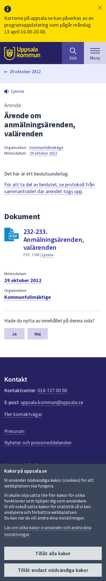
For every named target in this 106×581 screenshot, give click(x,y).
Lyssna (47, 254)
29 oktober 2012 (25, 71)
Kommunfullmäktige (46, 147)
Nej (37, 334)
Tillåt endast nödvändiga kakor (53, 570)
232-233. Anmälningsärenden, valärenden (53, 239)
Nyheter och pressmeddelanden (38, 442)
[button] (99, 7)
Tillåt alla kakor (52, 553)
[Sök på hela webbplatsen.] (73, 53)
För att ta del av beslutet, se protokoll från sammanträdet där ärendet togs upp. (49, 188)
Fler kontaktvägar (23, 414)
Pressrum (14, 431)
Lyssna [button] (17, 91)
